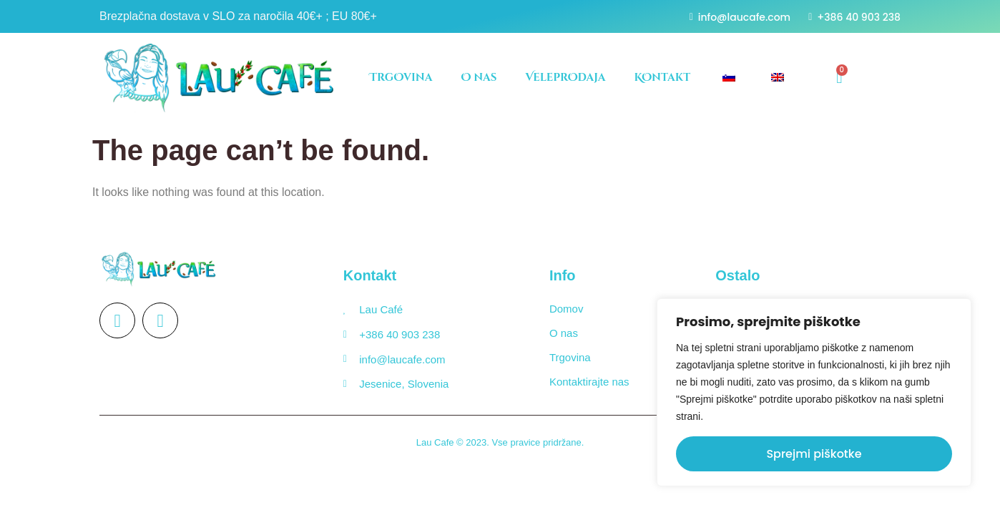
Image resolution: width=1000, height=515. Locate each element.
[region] (814, 392)
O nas (478, 77)
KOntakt (662, 77)
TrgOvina (401, 77)
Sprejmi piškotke (813, 454)
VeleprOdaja (565, 77)
